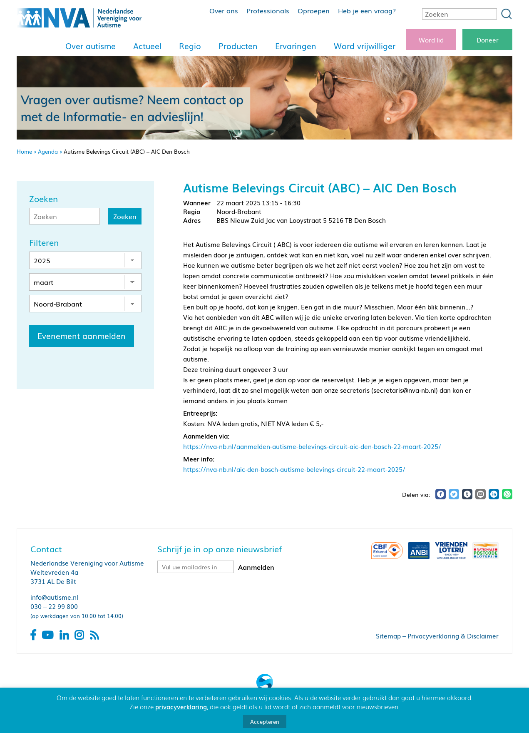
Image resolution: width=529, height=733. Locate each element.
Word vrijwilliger (364, 46)
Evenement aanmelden (81, 336)
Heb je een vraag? (367, 10)
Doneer (488, 39)
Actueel (147, 46)
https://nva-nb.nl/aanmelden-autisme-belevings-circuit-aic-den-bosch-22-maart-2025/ (312, 446)
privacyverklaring (181, 706)
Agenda (48, 151)
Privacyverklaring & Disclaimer (453, 635)
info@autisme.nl (54, 596)
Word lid (431, 39)
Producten (238, 46)
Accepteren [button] (264, 722)
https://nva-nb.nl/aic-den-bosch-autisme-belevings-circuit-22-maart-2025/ (294, 469)
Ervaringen (295, 46)
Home (24, 151)
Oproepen (314, 10)
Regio (190, 46)
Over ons (223, 10)
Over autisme (90, 46)
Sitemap (388, 635)
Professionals (267, 10)
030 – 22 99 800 (54, 606)
